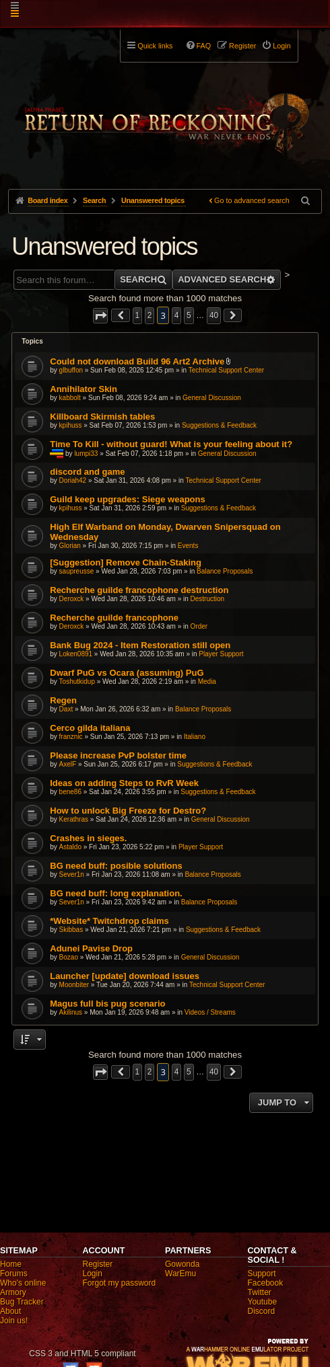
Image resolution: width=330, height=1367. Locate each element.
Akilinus (70, 1012)
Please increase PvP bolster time (118, 755)
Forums (14, 1273)
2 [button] (149, 315)
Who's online (23, 1283)
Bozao (68, 957)
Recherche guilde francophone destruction (139, 590)
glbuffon (71, 370)
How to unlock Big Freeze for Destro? (128, 811)
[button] (100, 315)
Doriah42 (73, 480)
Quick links (154, 46)
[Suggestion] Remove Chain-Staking (125, 562)
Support (262, 1273)
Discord (261, 1311)
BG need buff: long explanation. (116, 893)
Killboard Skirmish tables (102, 417)
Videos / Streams (210, 1012)
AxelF (68, 764)
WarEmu (180, 1273)
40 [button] (213, 315)
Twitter (259, 1292)
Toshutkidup (77, 681)
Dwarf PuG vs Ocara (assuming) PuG (126, 673)
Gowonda (182, 1264)
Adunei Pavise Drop (91, 948)
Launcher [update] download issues (124, 976)
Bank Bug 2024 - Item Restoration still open (140, 645)
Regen (63, 700)
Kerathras (73, 819)
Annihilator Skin (83, 389)
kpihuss (70, 425)
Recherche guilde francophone (114, 618)
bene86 (70, 791)
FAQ (204, 46)
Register (98, 1264)
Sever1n (71, 874)
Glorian (70, 545)
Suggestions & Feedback (219, 425)
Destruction (208, 598)
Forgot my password (119, 1283)
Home (11, 1264)
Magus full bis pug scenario (107, 1004)
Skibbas (71, 929)
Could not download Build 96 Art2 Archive (137, 361)
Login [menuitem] (281, 46)
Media (207, 681)
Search (138, 279)
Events (188, 545)
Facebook (266, 1283)
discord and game (87, 472)
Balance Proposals (225, 571)
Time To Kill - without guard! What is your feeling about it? (171, 444)
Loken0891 (76, 654)
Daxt (66, 709)
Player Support (221, 654)
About (10, 1311)
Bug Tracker (22, 1301)
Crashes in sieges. (88, 838)
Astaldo (70, 847)
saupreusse (76, 571)
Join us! (14, 1320)
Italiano (194, 736)
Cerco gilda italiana (90, 728)
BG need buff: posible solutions (116, 866)
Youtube (262, 1301)
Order (199, 626)
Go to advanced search (252, 200)
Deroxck (71, 598)
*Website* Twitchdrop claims (109, 921)
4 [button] (176, 315)
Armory (13, 1292)
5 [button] (189, 315)
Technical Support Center (226, 370)
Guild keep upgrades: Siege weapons (127, 499)
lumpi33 (86, 453)
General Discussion (212, 397)
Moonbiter (74, 984)
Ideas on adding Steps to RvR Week (124, 783)
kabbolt (70, 397)
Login (92, 1273)
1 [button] (137, 315)
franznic (71, 736)
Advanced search (222, 279)
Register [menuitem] (242, 46)
